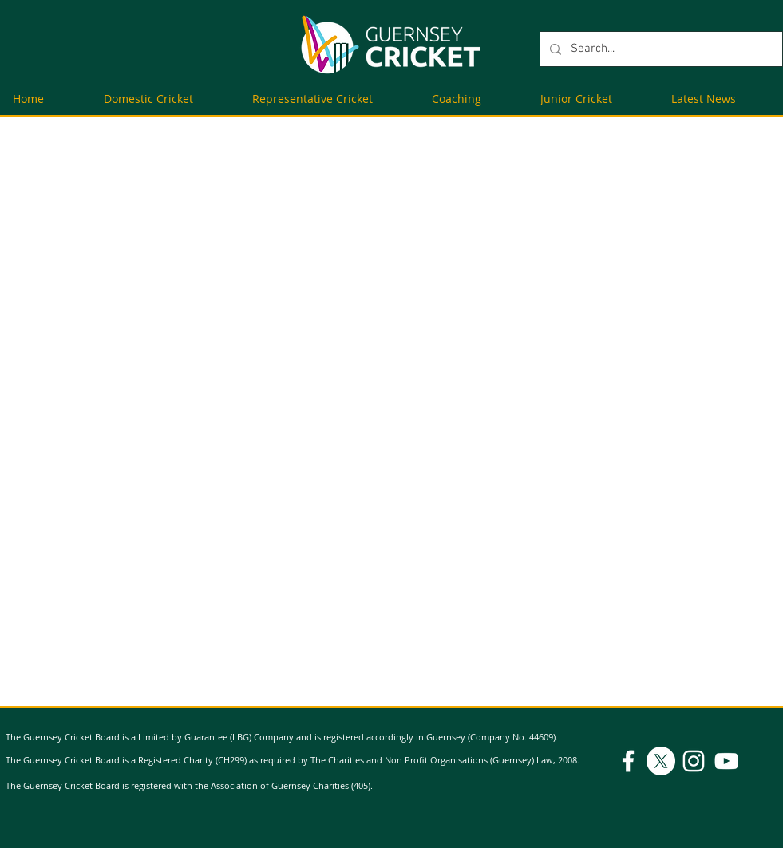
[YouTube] (726, 761)
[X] (661, 761)
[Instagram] (693, 761)
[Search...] (660, 49)
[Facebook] (628, 761)
